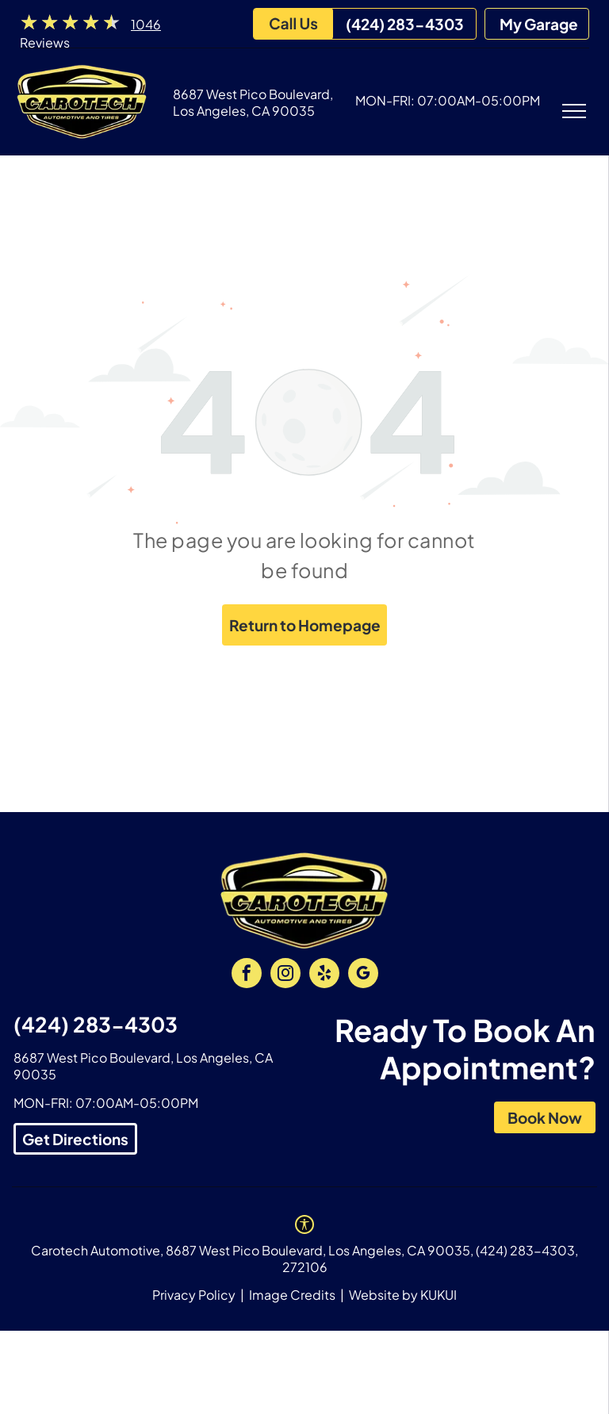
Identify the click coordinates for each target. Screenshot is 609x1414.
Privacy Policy (194, 1294)
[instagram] (285, 975)
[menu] (574, 111)
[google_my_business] (363, 975)
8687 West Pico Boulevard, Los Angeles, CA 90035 (253, 102)
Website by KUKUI (403, 1294)
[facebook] (247, 975)
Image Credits (292, 1294)
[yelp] (324, 975)
